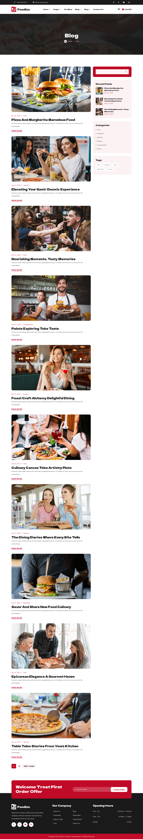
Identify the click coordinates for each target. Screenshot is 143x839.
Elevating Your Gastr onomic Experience (46, 189)
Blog (87, 9)
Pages (57, 9)
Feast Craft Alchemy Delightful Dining (43, 398)
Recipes (25, 394)
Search (126, 71)
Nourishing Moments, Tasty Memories (43, 259)
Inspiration (26, 603)
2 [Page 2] (19, 766)
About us (57, 811)
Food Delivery (77, 819)
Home (47, 9)
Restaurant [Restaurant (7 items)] (100, 169)
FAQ (55, 823)
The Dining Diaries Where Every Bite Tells (46, 537)
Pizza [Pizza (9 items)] (115, 165)
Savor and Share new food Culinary (41, 606)
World (99, 149)
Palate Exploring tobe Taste (35, 328)
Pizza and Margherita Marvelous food (43, 120)
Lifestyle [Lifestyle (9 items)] (106, 165)
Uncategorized (28, 324)
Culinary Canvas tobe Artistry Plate (42, 467)
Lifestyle (26, 185)
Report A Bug (58, 819)
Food (25, 116)
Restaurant (57, 815)
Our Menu (68, 9)
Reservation (77, 815)
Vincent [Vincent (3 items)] (110, 169)
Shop (78, 9)
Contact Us (98, 9)
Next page (29, 766)
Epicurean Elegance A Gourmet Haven (43, 676)
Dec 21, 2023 (16, 116)
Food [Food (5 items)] (98, 165)
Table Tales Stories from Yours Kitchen (45, 745)
